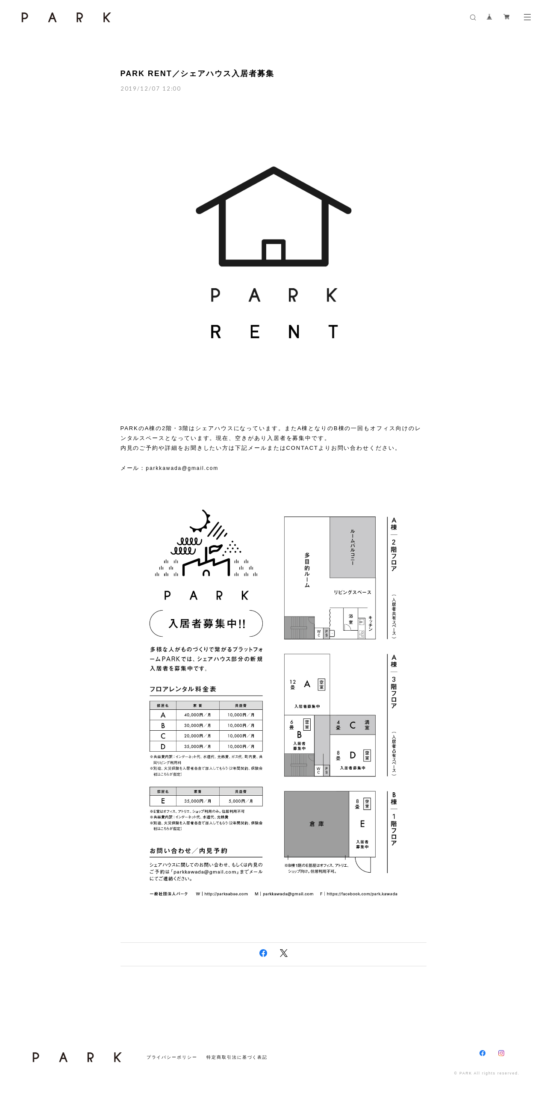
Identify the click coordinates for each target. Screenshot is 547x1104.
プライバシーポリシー (172, 1057)
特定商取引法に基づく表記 (237, 1057)
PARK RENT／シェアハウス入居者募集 (197, 73)
